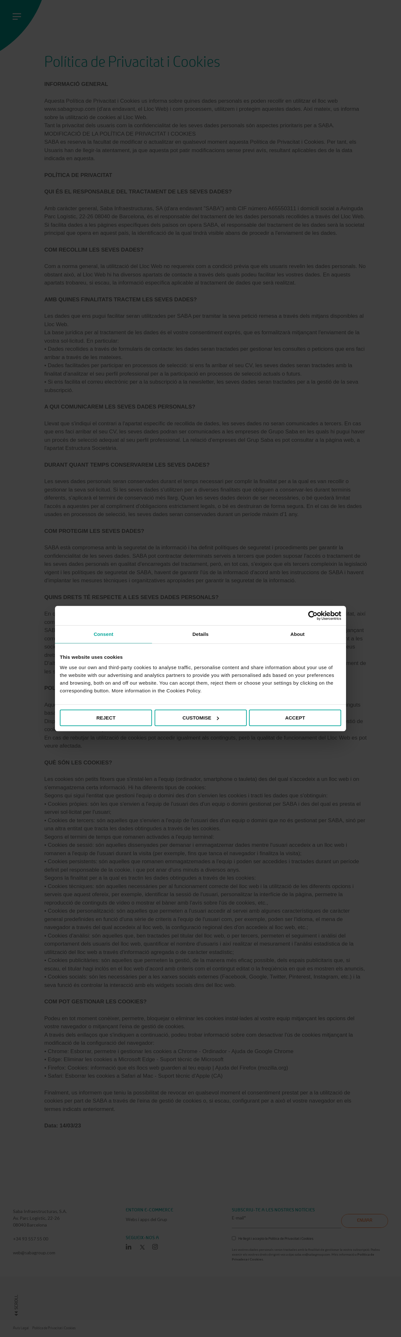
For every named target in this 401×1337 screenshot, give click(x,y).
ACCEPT (295, 717)
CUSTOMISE (200, 717)
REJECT (105, 717)
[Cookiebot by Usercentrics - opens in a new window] (313, 615)
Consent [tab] (104, 634)
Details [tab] (200, 634)
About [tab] (297, 634)
